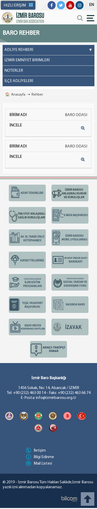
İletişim (36, 450)
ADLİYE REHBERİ (48, 50)
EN (91, 5)
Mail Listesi (39, 463)
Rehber (37, 95)
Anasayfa (18, 95)
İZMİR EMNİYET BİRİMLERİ (27, 60)
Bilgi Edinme (40, 457)
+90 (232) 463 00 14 (29, 393)
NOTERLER (13, 71)
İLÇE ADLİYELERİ (18, 81)
